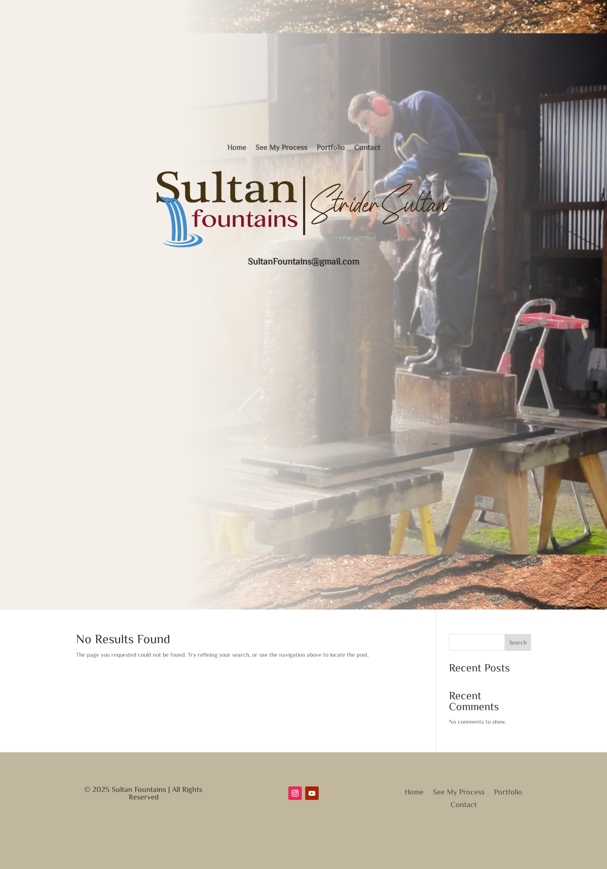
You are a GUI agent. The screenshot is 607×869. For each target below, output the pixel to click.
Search (517, 643)
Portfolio (331, 146)
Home (236, 146)
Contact (367, 146)
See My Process (281, 146)
